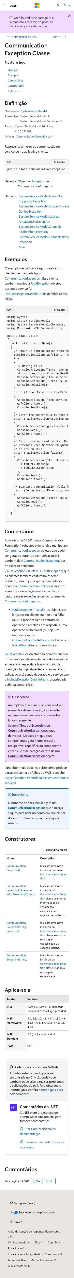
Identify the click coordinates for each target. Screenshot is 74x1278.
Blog (37, 1242)
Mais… (23, 247)
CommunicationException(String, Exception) (17, 927)
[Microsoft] (37, 5)
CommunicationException (22, 278)
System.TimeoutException (27, 725)
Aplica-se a (14, 91)
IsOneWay (19, 645)
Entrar (67, 5)
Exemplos (13, 75)
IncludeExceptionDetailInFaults (25, 293)
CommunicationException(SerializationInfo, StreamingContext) (21, 890)
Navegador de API (25, 37)
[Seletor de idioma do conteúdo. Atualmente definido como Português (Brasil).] (23, 1203)
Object (22, 181)
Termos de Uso (17, 1260)
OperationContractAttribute (31, 640)
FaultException (40, 283)
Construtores (16, 85)
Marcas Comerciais (42, 1260)
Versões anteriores (19, 1242)
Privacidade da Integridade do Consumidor (34, 1254)
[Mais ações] (65, 37)
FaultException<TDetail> (22, 571)
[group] (37, 169)
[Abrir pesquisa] (58, 5)
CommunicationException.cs (33, 136)
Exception (38, 181)
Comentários (15, 80)
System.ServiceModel (34, 111)
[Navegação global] (4, 5)
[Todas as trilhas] (8, 37)
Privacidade (15, 1248)
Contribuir (54, 1242)
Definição (13, 70)
